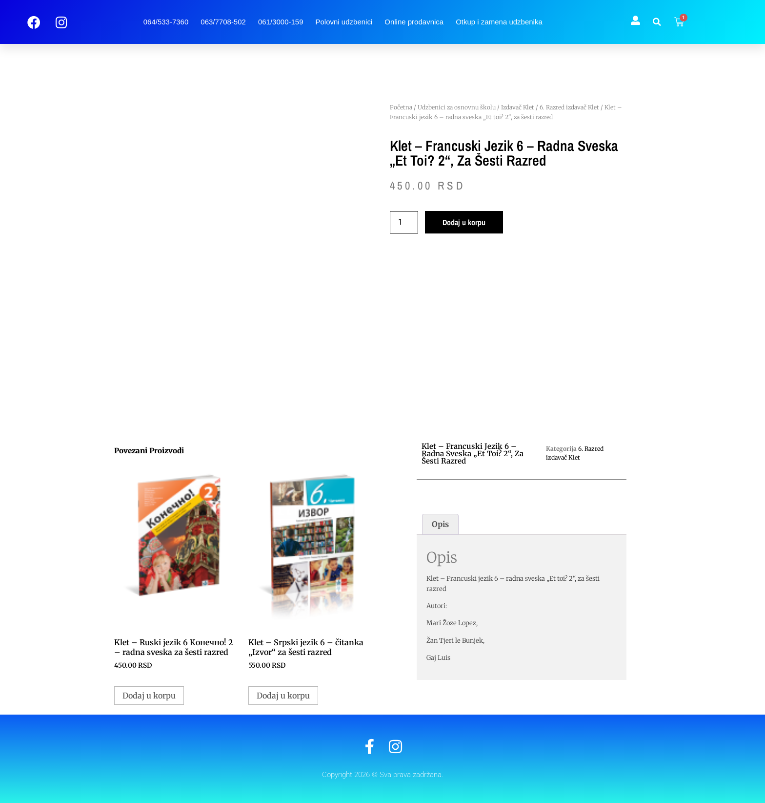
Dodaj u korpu (464, 222)
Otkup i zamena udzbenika (499, 22)
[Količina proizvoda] (404, 222)
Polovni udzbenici (344, 22)
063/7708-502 (223, 22)
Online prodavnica (413, 22)
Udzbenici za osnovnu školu (457, 107)
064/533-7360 (166, 22)
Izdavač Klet (517, 107)
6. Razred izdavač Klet (569, 107)
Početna (401, 107)
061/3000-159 (280, 22)
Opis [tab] (440, 524)
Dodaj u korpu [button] (149, 695)
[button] (657, 22)
